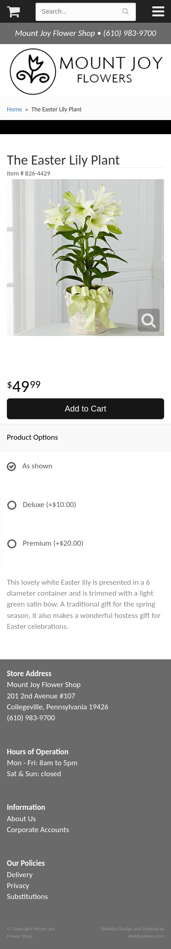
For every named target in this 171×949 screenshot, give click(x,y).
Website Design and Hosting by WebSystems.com (132, 932)
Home (14, 109)
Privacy (18, 885)
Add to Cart (85, 408)
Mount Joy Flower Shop (85, 71)
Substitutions (27, 896)
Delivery (19, 874)
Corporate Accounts (38, 829)
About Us (21, 818)
